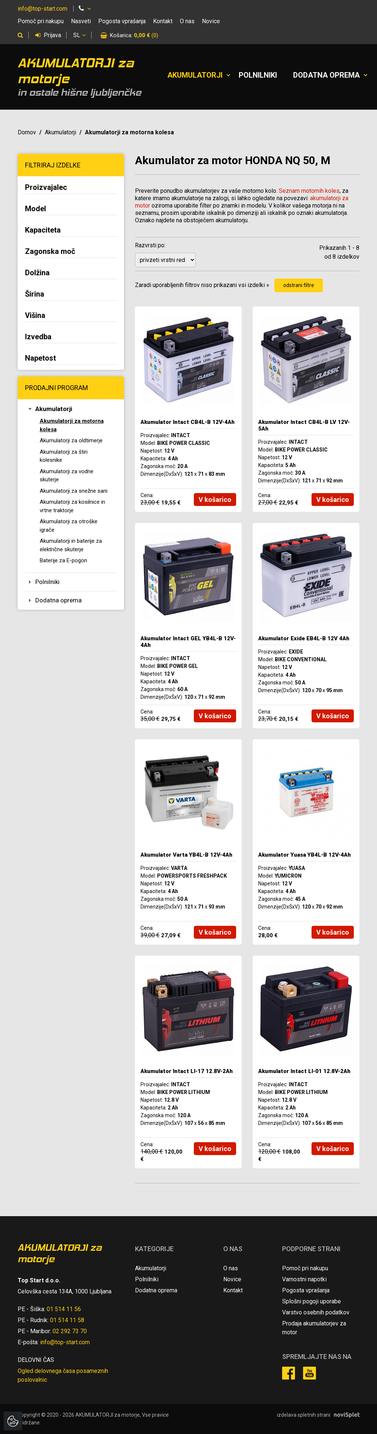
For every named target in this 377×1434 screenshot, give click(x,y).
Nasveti (81, 21)
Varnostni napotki (304, 1279)
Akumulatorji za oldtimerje (71, 440)
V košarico (215, 499)
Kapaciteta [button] (43, 230)
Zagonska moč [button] (50, 251)
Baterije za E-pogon (63, 560)
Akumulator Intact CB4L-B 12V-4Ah (188, 422)
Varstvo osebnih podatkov (315, 1312)
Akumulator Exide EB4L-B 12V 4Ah (303, 638)
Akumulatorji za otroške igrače (68, 525)
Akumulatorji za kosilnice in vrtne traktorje (72, 506)
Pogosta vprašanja (122, 21)
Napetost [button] (40, 358)
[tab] (71, 188)
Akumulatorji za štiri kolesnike (64, 456)
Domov (27, 132)
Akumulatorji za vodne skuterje (66, 475)
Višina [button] (35, 315)
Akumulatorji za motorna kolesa (72, 425)
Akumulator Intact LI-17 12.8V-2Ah (187, 1071)
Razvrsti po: (150, 245)
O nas (187, 21)
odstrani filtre (298, 285)
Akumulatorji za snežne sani (73, 491)
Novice (211, 21)
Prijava (48, 35)
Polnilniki (258, 75)
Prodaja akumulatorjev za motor (314, 1328)
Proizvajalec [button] (46, 187)
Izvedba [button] (38, 336)
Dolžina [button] (37, 272)
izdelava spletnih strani (303, 1415)
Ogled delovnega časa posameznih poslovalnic (63, 1375)
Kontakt (163, 21)
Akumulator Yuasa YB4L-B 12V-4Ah (304, 854)
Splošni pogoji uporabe (311, 1301)
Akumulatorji (195, 75)
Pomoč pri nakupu (41, 21)
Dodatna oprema (326, 75)
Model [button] (35, 208)
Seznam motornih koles (309, 190)
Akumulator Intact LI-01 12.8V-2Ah (304, 1071)
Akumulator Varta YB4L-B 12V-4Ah (186, 854)
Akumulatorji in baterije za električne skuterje (71, 545)
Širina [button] (34, 294)
